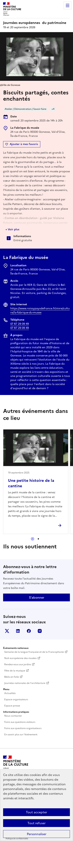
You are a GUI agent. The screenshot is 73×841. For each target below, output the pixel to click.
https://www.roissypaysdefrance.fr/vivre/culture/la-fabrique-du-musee (40, 310)
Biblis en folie (11, 677)
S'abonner (36, 597)
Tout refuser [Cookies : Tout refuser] (36, 823)
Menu (67, 5)
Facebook (29, 631)
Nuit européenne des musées (20, 658)
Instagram (40, 631)
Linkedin (18, 631)
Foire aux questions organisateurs (22, 728)
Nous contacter (13, 716)
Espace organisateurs (16, 699)
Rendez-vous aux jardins (17, 664)
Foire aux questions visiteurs (19, 722)
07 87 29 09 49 (19, 324)
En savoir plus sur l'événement (20, 734)
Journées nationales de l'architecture (24, 683)
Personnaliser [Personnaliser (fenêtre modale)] (36, 834)
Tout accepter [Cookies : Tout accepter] (36, 812)
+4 (53, 109)
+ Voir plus (12, 229)
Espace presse (12, 705)
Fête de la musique (14, 670)
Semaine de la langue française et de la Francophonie (34, 652)
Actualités (10, 693)
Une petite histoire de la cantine (31, 483)
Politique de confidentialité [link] (17, 838)
